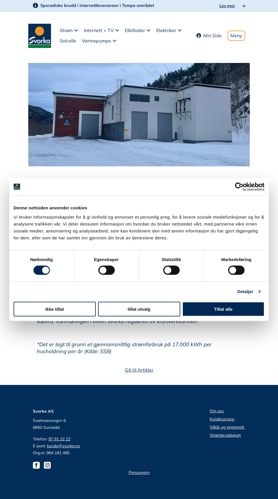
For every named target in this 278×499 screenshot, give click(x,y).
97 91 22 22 (59, 439)
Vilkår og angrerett (227, 427)
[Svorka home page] (39, 35)
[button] (69, 30)
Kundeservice (222, 419)
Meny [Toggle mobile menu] (236, 35)
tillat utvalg (138, 308)
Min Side (209, 35)
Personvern (139, 472)
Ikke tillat (54, 308)
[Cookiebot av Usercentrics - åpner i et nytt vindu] (239, 187)
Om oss (217, 411)
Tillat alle (223, 308)
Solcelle (68, 41)
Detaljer (245, 291)
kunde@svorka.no (63, 445)
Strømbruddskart (225, 435)
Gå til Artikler (139, 370)
